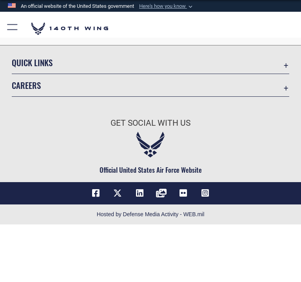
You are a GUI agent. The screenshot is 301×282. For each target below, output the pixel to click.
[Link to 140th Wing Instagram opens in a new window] (205, 193)
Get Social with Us (150, 123)
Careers (26, 85)
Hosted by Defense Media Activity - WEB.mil (151, 214)
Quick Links (32, 62)
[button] (166, 6)
